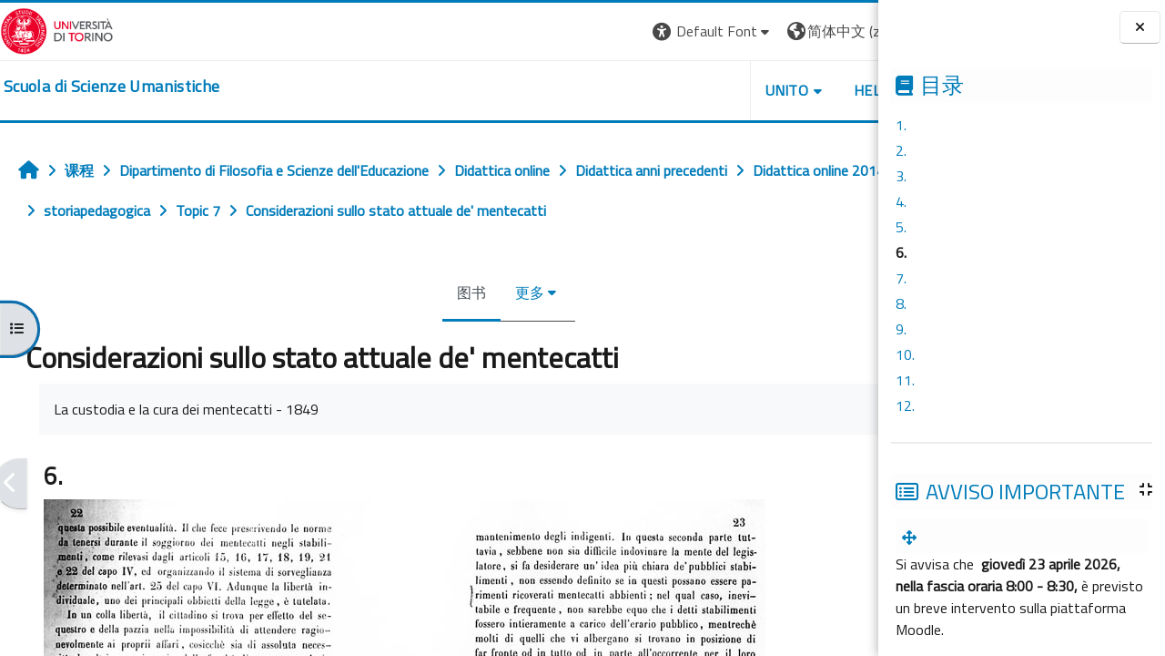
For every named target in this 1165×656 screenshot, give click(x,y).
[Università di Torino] (57, 29)
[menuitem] (913, 537)
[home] (111, 87)
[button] (591, 31)
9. (901, 329)
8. (901, 303)
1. (901, 125)
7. (901, 278)
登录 (849, 31)
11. (905, 380)
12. (905, 405)
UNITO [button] (665, 90)
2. (901, 150)
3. (901, 176)
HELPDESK (768, 90)
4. (901, 201)
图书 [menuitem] (411, 292)
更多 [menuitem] (469, 292)
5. (901, 227)
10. (905, 354)
